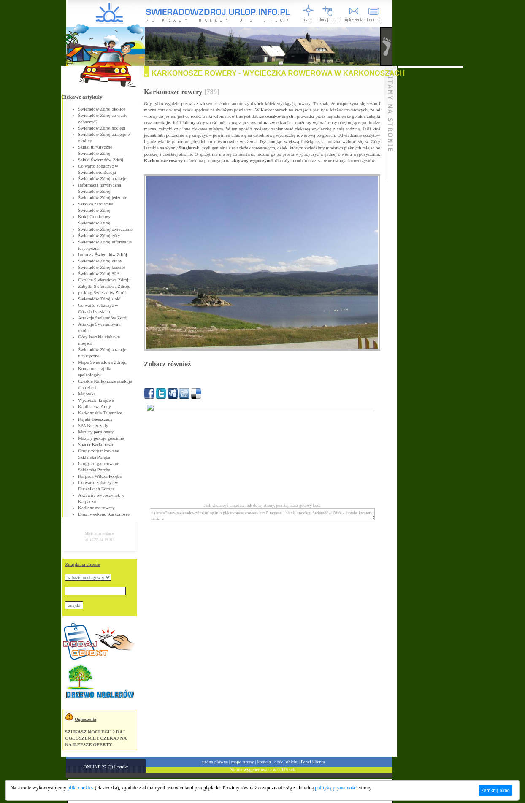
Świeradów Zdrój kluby (100, 260)
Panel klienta (313, 761)
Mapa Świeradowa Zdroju (102, 362)
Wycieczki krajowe (96, 400)
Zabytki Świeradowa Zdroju (104, 286)
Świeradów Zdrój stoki (99, 298)
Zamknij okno (495, 790)
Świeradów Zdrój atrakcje (102, 178)
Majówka (87, 393)
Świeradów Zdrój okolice (101, 108)
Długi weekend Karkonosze (104, 513)
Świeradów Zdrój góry (99, 235)
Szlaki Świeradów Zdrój (100, 159)
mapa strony (242, 761)
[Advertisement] (430, 194)
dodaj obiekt (286, 761)
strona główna (215, 761)
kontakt (264, 761)
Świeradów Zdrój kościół (101, 267)
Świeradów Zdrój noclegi (101, 127)
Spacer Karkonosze (96, 444)
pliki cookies (81, 788)
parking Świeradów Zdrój (102, 292)
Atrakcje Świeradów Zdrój (102, 317)
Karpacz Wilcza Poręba (100, 476)
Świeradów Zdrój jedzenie (102, 197)
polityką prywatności (336, 788)
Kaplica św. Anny (94, 406)
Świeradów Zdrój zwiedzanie (105, 229)
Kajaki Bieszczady (95, 419)
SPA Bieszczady (93, 425)
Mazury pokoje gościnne (101, 438)
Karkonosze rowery (96, 507)
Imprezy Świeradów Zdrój (102, 254)
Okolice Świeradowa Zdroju (104, 279)
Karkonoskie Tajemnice (100, 412)
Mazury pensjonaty (96, 431)
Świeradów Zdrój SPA (99, 273)
